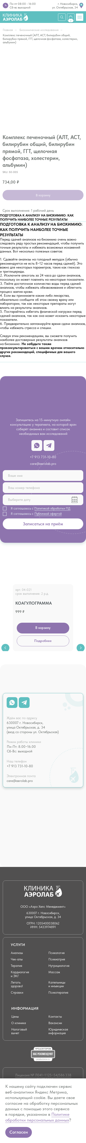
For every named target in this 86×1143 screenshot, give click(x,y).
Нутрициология (58, 966)
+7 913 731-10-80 (43, 457)
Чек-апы (17, 959)
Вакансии (55, 1023)
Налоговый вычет (19, 1031)
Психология (56, 953)
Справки (17, 993)
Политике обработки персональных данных (37, 1117)
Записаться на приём (43, 523)
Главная (8, 30)
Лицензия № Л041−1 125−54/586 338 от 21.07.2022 (43, 1077)
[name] (43, 475)
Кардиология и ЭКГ (20, 974)
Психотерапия (58, 993)
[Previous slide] (5, 616)
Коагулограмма (33, 603)
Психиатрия (56, 959)
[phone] (43, 487)
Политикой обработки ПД (52, 508)
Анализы (17, 953)
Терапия (16, 966)
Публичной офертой (48, 514)
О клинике (18, 1023)
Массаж (54, 972)
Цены (15, 1017)
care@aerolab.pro (43, 464)
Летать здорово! (17, 984)
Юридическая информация (58, 1031)
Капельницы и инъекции (56, 984)
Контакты (55, 1017)
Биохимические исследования (38, 30)
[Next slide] (81, 616)
